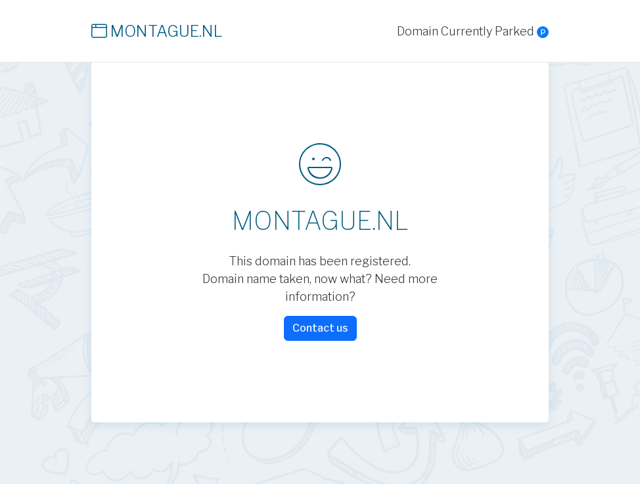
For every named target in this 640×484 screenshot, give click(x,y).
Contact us (320, 328)
